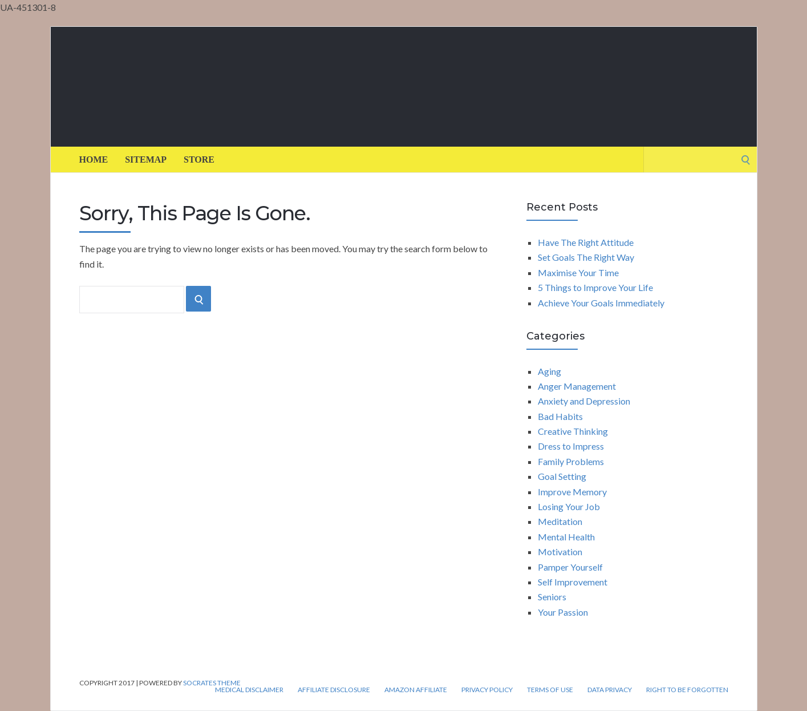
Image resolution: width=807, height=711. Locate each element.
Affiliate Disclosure (334, 689)
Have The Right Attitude (586, 242)
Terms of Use (550, 689)
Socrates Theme (212, 682)
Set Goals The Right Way (586, 257)
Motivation (560, 551)
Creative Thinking (573, 431)
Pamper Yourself (570, 566)
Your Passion (563, 612)
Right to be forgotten (687, 689)
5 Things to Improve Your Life (595, 287)
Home (93, 159)
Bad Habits (560, 416)
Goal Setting (562, 476)
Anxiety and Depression (584, 400)
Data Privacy (609, 689)
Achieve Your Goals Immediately (601, 302)
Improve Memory (572, 491)
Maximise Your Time (578, 272)
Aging (549, 371)
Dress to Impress (571, 446)
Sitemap (146, 159)
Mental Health (566, 536)
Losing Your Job (569, 506)
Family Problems (571, 461)
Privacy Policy (487, 689)
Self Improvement (572, 581)
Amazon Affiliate (415, 689)
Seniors (552, 596)
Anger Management (577, 386)
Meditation (560, 521)
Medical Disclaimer (249, 689)
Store (199, 159)
